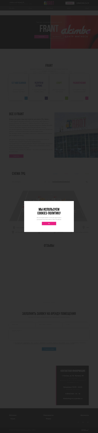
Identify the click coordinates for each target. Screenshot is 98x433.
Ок (49, 223)
